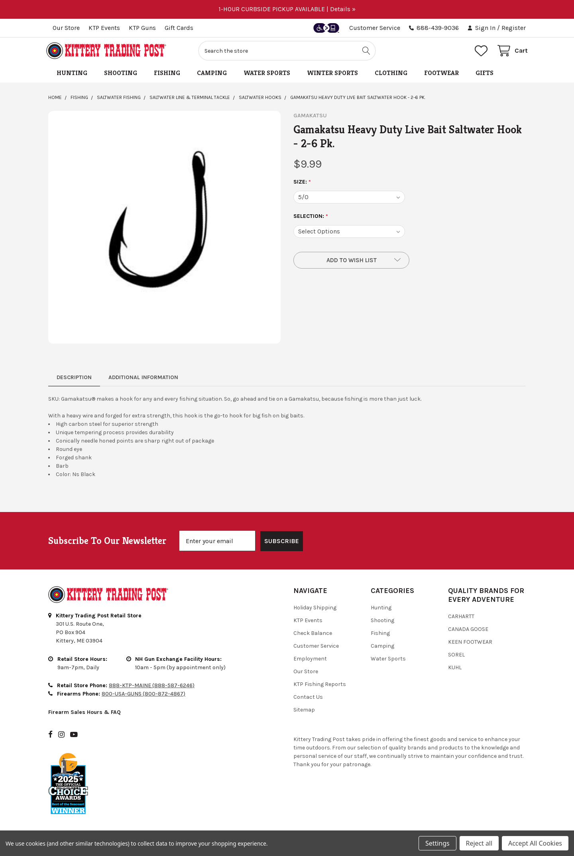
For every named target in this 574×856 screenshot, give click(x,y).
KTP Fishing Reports (319, 686)
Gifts (484, 75)
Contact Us (308, 699)
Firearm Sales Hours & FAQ (84, 714)
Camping (212, 75)
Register (513, 28)
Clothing (391, 75)
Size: (302, 184)
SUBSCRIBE (281, 543)
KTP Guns (142, 28)
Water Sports (267, 75)
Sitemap (304, 712)
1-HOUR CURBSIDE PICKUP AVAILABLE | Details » (287, 9)
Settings (437, 843)
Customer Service (374, 28)
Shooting (120, 75)
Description (74, 379)
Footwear (441, 75)
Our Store (66, 28)
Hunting (72, 75)
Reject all (479, 843)
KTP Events (104, 28)
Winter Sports (332, 75)
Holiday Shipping (314, 610)
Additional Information (143, 379)
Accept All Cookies (535, 843)
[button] (351, 262)
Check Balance (312, 635)
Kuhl (455, 669)
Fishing (167, 75)
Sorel (456, 657)
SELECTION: (310, 218)
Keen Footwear (470, 644)
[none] (164, 229)
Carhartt (461, 618)
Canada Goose (468, 631)
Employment (310, 661)
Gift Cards (179, 28)
